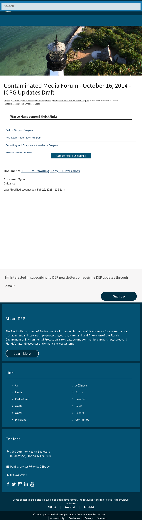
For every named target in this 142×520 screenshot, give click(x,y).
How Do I (79, 399)
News (77, 406)
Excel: (89, 507)
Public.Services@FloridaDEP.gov (30, 466)
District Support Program (19, 130)
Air (15, 385)
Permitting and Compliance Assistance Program (32, 145)
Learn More (22, 353)
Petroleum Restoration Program (23, 137)
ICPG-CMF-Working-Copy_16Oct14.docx (50, 171)
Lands (17, 392)
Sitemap (101, 518)
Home (7, 100)
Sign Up (119, 296)
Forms (78, 392)
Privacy (89, 518)
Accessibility (57, 518)
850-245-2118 (18, 475)
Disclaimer (74, 518)
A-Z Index (79, 385)
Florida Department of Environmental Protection (79, 514)
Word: (70, 507)
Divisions (16, 100)
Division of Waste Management (36, 100)
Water (17, 413)
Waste (17, 406)
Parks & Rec (20, 399)
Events (78, 413)
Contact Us (80, 419)
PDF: (52, 507)
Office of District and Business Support (71, 100)
